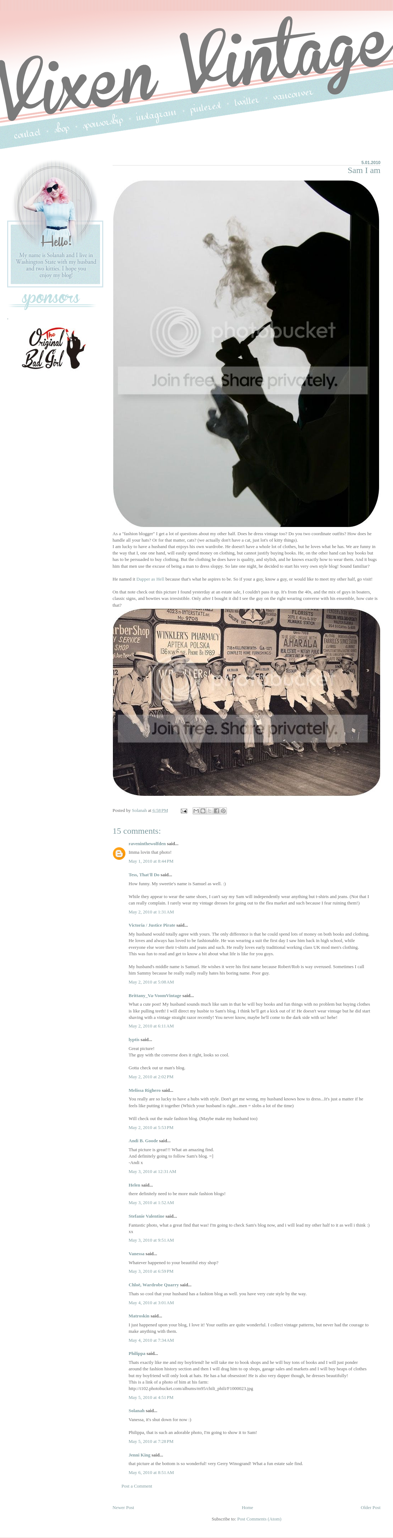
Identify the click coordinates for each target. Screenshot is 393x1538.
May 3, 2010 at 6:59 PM (151, 1271)
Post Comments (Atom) (259, 1519)
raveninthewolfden (147, 843)
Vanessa (136, 1253)
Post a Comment (136, 1486)
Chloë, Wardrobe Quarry (154, 1284)
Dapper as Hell (150, 579)
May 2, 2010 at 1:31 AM (151, 912)
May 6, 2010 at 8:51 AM (151, 1472)
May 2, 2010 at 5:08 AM (151, 982)
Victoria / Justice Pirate (152, 925)
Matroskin (139, 1315)
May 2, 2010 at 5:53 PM (151, 1127)
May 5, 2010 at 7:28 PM (151, 1441)
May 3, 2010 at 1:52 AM (151, 1202)
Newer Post (123, 1507)
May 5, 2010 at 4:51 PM (151, 1397)
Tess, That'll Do (144, 874)
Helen (134, 1185)
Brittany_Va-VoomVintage (155, 995)
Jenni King (139, 1455)
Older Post (370, 1507)
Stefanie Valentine (146, 1216)
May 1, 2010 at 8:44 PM (151, 861)
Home (247, 1507)
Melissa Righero (145, 1090)
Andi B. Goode (143, 1140)
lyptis (134, 1039)
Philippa (137, 1353)
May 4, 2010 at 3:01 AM (151, 1302)
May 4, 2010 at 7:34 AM (151, 1340)
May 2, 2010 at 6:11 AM (151, 1026)
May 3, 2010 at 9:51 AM (151, 1240)
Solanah (137, 1410)
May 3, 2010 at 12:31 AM (152, 1171)
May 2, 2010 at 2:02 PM (151, 1076)
